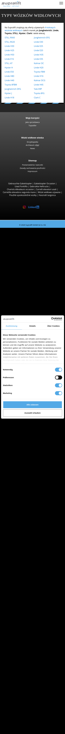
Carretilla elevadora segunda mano (19, 192)
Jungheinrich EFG (42, 37)
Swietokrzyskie (22, 570)
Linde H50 (9, 54)
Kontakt (13, 700)
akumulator (20, 636)
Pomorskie (20, 564)
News (32, 148)
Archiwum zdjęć (32, 145)
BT (16, 492)
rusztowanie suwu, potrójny (28, 628)
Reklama (14, 706)
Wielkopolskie (21, 573)
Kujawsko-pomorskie (25, 440)
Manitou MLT (26, 295)
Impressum (32, 171)
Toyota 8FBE (26, 246)
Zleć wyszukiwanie (18, 677)
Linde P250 (25, 420)
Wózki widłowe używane (49, 192)
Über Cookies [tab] (53, 326)
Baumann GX (26, 313)
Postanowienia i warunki (32, 165)
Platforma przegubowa (26, 662)
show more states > (24, 466)
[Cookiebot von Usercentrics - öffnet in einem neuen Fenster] (51, 319)
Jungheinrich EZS (28, 423)
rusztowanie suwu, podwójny (28, 625)
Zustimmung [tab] (11, 326)
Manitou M (25, 278)
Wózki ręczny (21, 529)
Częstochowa (21, 483)
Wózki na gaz (21, 521)
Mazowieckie (21, 454)
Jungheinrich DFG (13, 89)
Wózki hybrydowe (23, 527)
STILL (17, 503)
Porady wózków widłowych (17, 717)
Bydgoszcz (20, 480)
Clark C (37, 97)
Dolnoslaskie (21, 437)
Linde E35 (38, 59)
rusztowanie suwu (18, 619)
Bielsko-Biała (21, 475)
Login (12, 721)
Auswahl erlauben (32, 413)
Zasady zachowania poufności (32, 168)
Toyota (18, 506)
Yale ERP (38, 89)
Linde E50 (9, 71)
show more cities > (24, 486)
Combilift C (25, 310)
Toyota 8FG (39, 93)
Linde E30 (38, 41)
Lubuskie (19, 448)
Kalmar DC (39, 63)
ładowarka (20, 639)
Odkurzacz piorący (23, 654)
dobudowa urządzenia (20, 605)
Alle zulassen (32, 405)
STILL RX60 (10, 37)
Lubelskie (19, 446)
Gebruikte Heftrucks (39, 186)
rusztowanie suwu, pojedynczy (29, 622)
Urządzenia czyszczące (20, 645)
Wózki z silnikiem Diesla (26, 515)
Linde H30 (9, 46)
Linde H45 (38, 84)
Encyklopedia (32, 142)
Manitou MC (26, 281)
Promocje (14, 541)
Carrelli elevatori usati (46, 189)
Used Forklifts (21, 186)
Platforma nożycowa (24, 665)
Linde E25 (38, 46)
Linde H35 (38, 54)
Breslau (18, 477)
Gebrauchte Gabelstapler (20, 183)
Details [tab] (32, 326)
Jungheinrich (21, 498)
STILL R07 (24, 425)
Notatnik (9, 728)
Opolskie (19, 457)
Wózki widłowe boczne (25, 307)
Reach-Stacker (21, 304)
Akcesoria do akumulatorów (28, 642)
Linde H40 (9, 80)
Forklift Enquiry (17, 532)
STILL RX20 (10, 41)
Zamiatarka (20, 648)
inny (17, 616)
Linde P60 (24, 428)
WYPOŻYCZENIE (12, 714)
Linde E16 (9, 59)
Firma (13, 697)
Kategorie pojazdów (19, 538)
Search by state (17, 434)
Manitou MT (26, 290)
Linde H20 (38, 67)
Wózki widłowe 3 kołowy (26, 235)
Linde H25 (9, 50)
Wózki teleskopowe (24, 287)
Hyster (18, 495)
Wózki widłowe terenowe (26, 275)
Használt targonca (47, 195)
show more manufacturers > (28, 509)
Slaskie (18, 567)
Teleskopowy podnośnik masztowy (31, 668)
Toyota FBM (39, 71)
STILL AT (8, 63)
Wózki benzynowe (23, 524)
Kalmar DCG (39, 80)
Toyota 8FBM (11, 84)
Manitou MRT (26, 292)
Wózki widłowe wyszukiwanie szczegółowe (30, 535)
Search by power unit (20, 512)
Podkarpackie (21, 460)
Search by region (18, 469)
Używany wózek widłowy (16, 229)
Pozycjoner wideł (23, 613)
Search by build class (20, 232)
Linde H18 (9, 97)
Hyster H (9, 67)
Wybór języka (11, 731)
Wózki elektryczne (23, 518)
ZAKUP (8, 712)
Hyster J (8, 93)
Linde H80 (9, 76)
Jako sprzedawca (32, 122)
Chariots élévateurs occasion (20, 189)
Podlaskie (19, 463)
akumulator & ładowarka (21, 634)
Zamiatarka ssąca (23, 651)
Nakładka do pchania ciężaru (28, 608)
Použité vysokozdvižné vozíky (23, 195)
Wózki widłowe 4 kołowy (26, 255)
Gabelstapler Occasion (44, 183)
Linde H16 (38, 76)
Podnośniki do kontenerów (27, 301)
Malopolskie (20, 451)
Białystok (19, 472)
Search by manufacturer (21, 489)
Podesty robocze (18, 660)
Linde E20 (38, 50)
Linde (17, 500)
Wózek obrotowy (23, 610)
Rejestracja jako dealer (20, 725)
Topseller (32, 125)
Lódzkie (18, 443)
